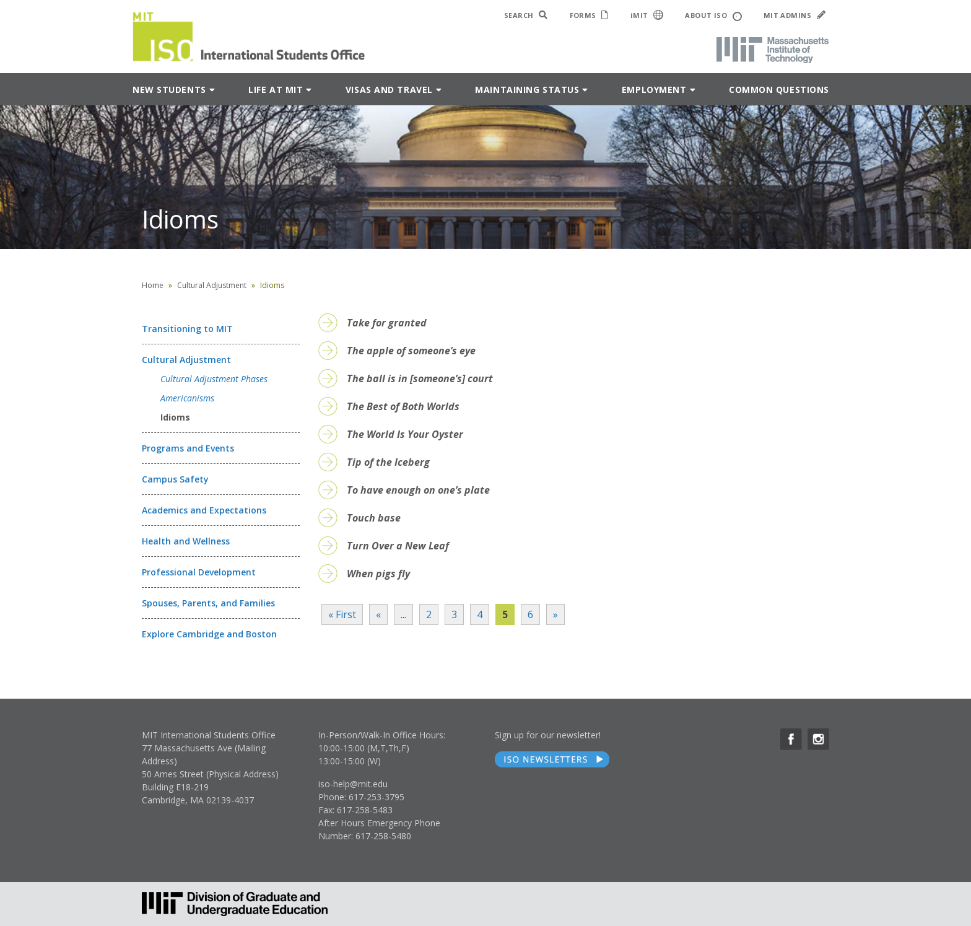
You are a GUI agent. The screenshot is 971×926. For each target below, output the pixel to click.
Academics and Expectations (204, 510)
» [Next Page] (555, 614)
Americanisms (187, 398)
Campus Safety (175, 479)
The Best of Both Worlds (403, 406)
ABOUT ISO (713, 16)
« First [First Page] (342, 614)
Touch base (374, 518)
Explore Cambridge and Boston (209, 634)
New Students (169, 89)
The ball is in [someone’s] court (420, 378)
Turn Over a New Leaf (398, 546)
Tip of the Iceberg (388, 462)
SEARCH (526, 15)
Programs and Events (188, 448)
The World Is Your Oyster (405, 434)
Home (152, 285)
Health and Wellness (186, 541)
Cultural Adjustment (211, 285)
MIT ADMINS (794, 15)
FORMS (589, 15)
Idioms (175, 417)
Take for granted (387, 323)
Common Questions (779, 89)
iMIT (647, 15)
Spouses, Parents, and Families (208, 603)
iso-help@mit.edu (353, 784)
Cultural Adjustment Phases (214, 379)
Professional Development (199, 572)
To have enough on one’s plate (418, 490)
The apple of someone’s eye (411, 350)
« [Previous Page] (378, 614)
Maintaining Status (527, 89)
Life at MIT (275, 89)
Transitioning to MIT (187, 328)
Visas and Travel (389, 89)
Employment (654, 89)
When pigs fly (378, 573)
